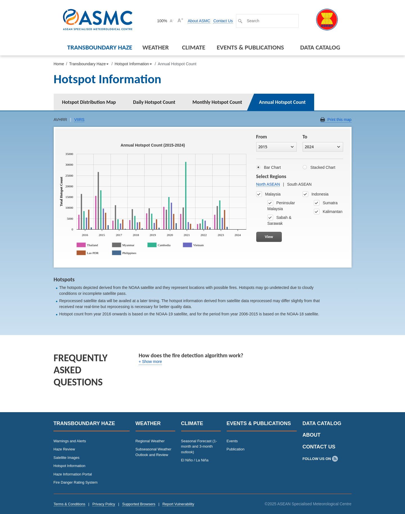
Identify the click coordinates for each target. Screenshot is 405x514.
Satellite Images (66, 457)
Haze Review (64, 449)
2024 (322, 146)
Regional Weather (150, 441)
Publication (236, 449)
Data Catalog (320, 47)
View (269, 236)
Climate (193, 47)
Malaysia (268, 194)
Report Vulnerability (178, 504)
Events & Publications (250, 47)
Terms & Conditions (70, 504)
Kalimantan (328, 211)
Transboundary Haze (99, 47)
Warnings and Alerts (69, 441)
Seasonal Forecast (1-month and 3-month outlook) (199, 446)
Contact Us (223, 21)
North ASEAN (268, 184)
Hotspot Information (69, 466)
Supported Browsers (138, 504)
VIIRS (79, 119)
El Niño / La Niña (195, 460)
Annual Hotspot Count (282, 102)
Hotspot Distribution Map (89, 102)
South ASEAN (299, 184)
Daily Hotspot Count (154, 102)
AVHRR (60, 119)
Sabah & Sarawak (279, 220)
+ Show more (150, 361)
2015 (276, 146)
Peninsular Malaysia (281, 205)
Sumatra (326, 203)
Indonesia (316, 194)
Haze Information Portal (72, 474)
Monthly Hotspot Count (217, 102)
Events (232, 441)
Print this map (339, 119)
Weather (155, 47)
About (312, 435)
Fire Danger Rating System (75, 482)
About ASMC (199, 21)
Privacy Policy (103, 504)
